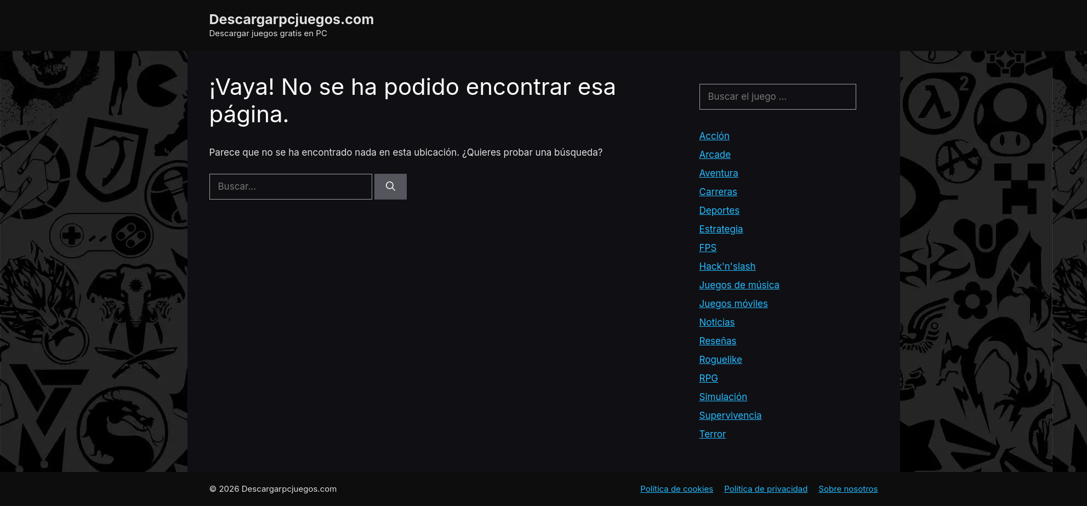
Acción (714, 135)
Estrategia (721, 229)
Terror (712, 434)
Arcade (715, 154)
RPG (708, 378)
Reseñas (718, 341)
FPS (708, 247)
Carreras (718, 191)
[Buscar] (390, 187)
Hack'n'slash (727, 266)
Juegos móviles (733, 303)
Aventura (718, 173)
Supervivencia (730, 415)
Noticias (717, 322)
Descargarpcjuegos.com (291, 19)
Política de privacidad (765, 489)
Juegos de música (739, 285)
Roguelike (720, 359)
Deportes (719, 210)
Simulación (723, 396)
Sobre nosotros (848, 489)
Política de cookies (676, 489)
